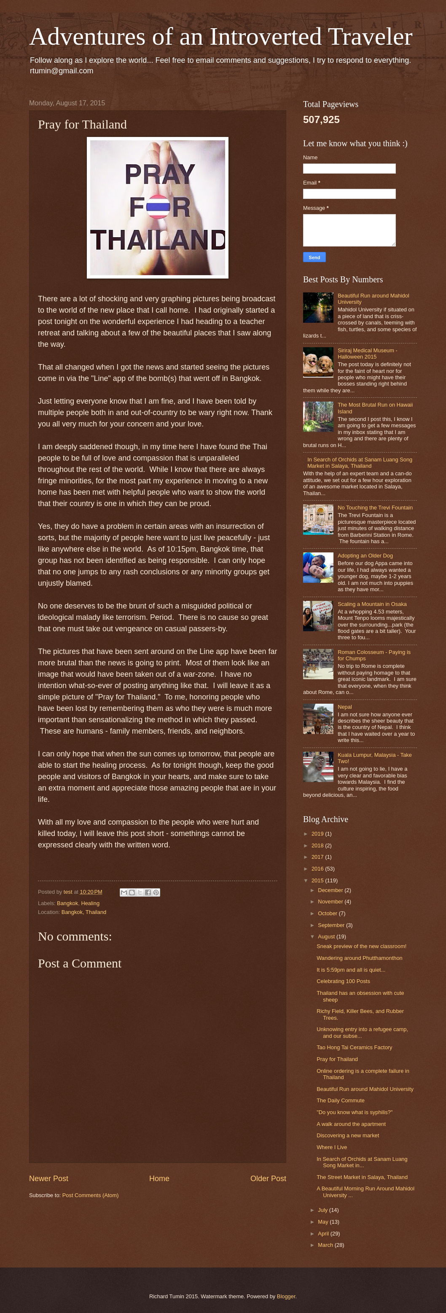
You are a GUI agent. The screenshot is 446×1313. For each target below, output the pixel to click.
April (324, 1233)
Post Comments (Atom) (90, 1195)
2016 (318, 869)
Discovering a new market (348, 1135)
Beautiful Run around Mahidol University (365, 1089)
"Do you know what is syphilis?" (354, 1112)
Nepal (345, 707)
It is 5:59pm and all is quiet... (351, 970)
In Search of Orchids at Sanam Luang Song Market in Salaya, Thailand (359, 462)
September (332, 925)
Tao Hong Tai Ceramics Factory (354, 1047)
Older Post (268, 1178)
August (327, 936)
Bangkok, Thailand (84, 912)
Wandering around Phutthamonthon (360, 958)
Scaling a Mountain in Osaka (372, 604)
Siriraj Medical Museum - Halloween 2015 (368, 353)
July (323, 1210)
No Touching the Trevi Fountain (375, 507)
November (331, 901)
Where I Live (332, 1147)
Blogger (286, 1296)
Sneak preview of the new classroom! (361, 946)
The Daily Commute (341, 1100)
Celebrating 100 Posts (343, 981)
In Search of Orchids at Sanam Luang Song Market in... (362, 1162)
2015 (318, 880)
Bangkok (67, 903)
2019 (318, 834)
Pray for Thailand (337, 1059)
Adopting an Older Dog (365, 555)
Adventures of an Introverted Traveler (221, 36)
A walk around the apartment (351, 1124)
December (331, 890)
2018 (318, 845)
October (328, 913)
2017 (318, 857)
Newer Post (48, 1178)
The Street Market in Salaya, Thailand (362, 1177)
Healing (90, 903)
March (326, 1245)
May (324, 1222)
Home (159, 1178)
